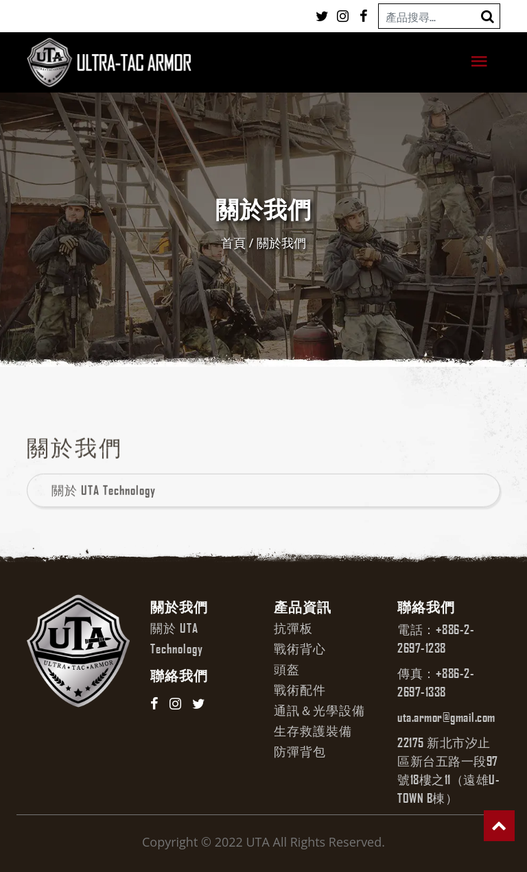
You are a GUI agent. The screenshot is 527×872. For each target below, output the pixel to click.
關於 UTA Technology (103, 509)
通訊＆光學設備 (319, 710)
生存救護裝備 (313, 730)
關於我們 (281, 242)
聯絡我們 (179, 675)
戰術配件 (300, 689)
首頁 (233, 242)
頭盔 (287, 669)
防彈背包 (300, 751)
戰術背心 (300, 648)
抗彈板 (293, 627)
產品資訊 (302, 606)
